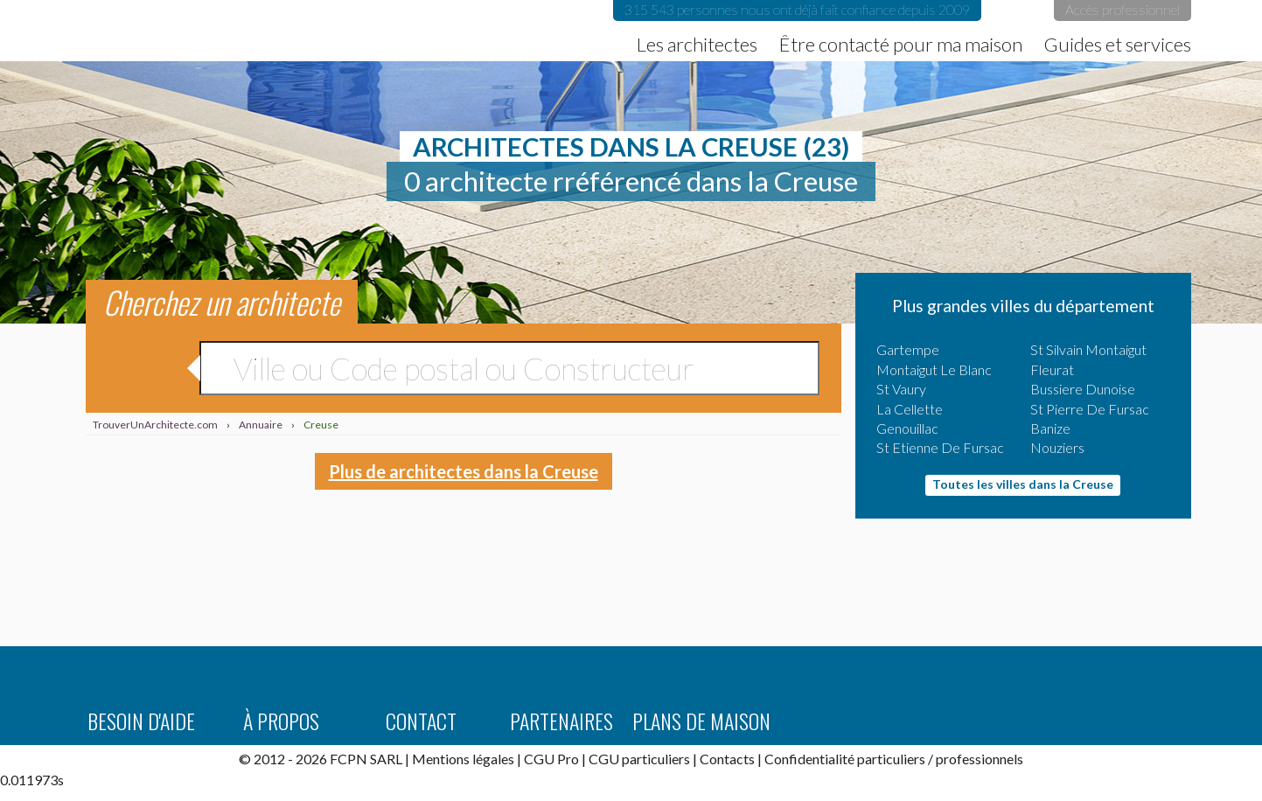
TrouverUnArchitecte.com (229, 30)
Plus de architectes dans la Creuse (463, 471)
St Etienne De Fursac (940, 447)
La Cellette (909, 408)
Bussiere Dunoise (1082, 388)
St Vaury (901, 388)
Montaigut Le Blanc (934, 369)
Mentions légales (463, 758)
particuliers (891, 758)
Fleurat (1052, 369)
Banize (1050, 428)
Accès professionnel (1122, 9)
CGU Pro (551, 758)
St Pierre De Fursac (1089, 408)
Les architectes (697, 44)
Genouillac (907, 428)
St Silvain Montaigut (1088, 349)
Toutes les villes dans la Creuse (1022, 484)
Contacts (727, 758)
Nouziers (1057, 447)
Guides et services (1117, 44)
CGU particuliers (639, 758)
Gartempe (907, 349)
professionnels (979, 758)
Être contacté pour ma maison (900, 44)
